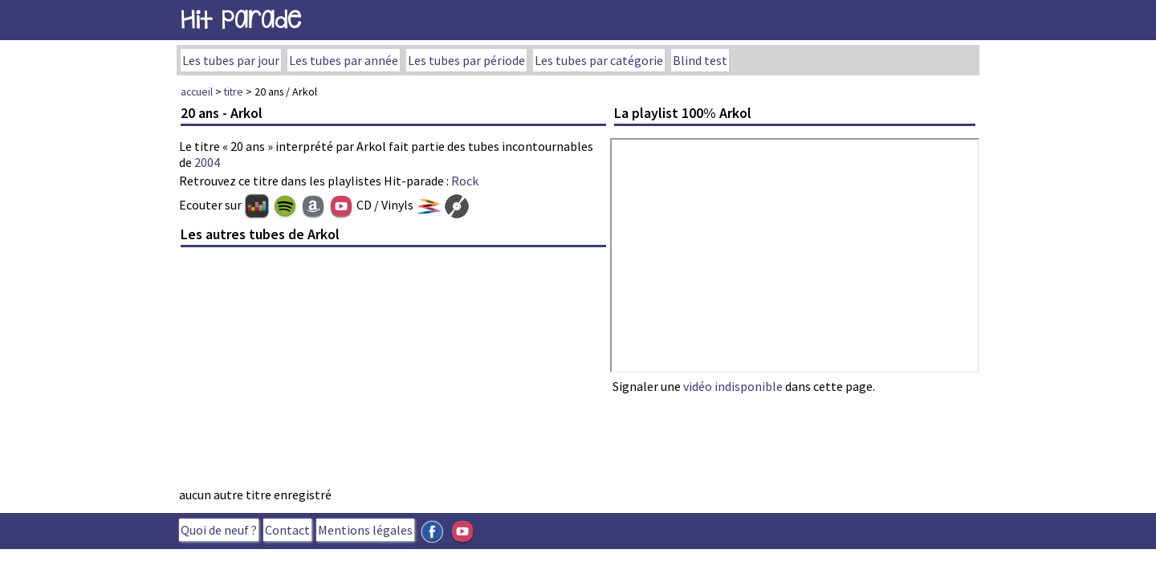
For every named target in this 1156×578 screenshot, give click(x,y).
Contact (287, 530)
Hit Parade (241, 20)
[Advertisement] (393, 371)
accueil (197, 91)
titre (233, 91)
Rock (464, 181)
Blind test (700, 60)
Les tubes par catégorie (599, 60)
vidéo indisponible (733, 386)
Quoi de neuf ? (219, 530)
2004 (207, 162)
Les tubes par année (343, 60)
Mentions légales (365, 530)
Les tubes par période (466, 60)
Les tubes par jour (230, 60)
